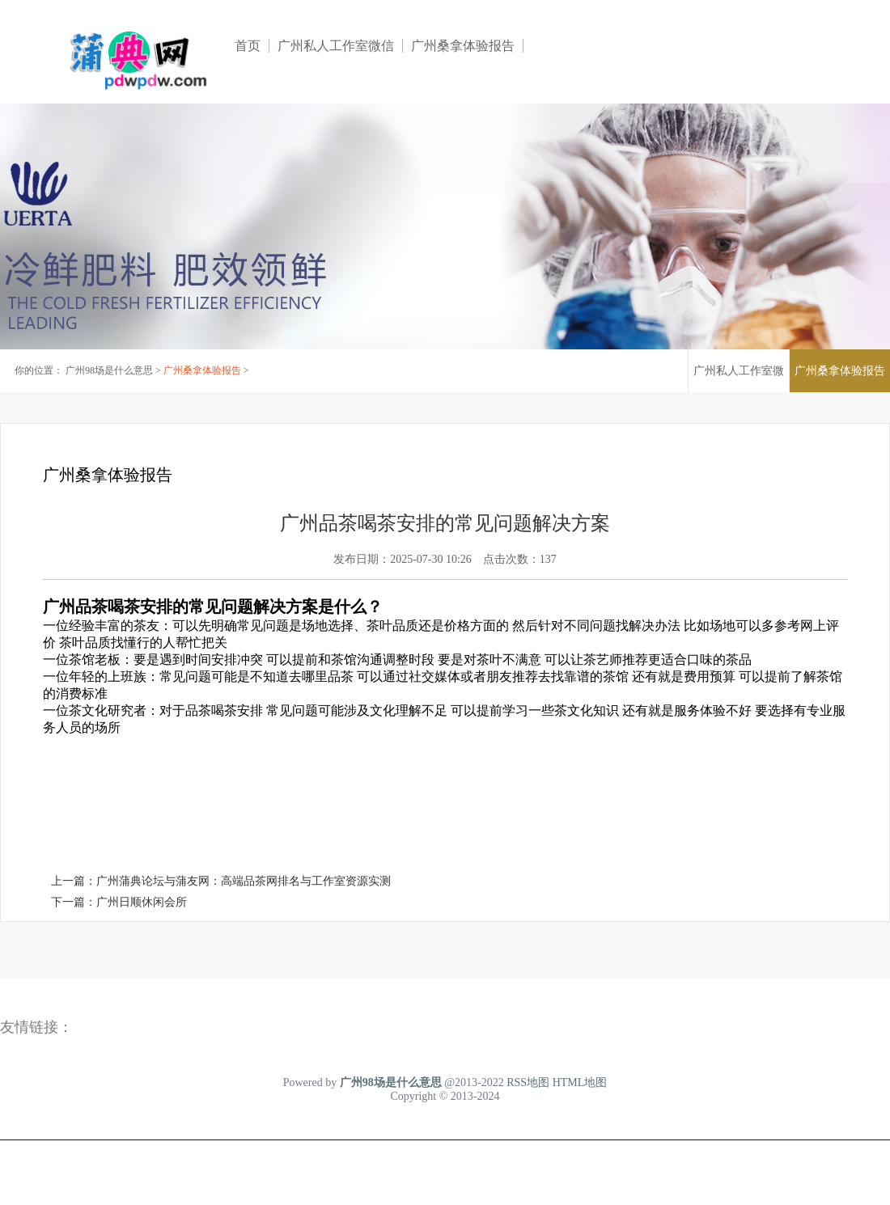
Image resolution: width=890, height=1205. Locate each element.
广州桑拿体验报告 (463, 46)
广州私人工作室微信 (336, 46)
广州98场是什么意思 (109, 370)
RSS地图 (527, 1082)
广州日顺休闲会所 (141, 902)
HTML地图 (580, 1082)
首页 (248, 46)
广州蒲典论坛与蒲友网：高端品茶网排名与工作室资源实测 (243, 881)
